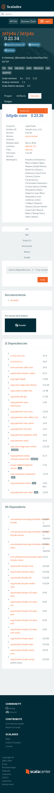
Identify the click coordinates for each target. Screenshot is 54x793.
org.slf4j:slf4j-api (18, 396)
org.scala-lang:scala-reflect (23, 446)
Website (34, 44)
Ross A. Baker (31, 162)
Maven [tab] (27, 251)
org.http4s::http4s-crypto (22, 373)
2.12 (35, 78)
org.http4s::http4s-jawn (21, 638)
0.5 (28, 85)
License (9, 746)
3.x (21, 78)
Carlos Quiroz (33, 186)
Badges (8, 101)
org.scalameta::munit (20, 483)
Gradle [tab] (27, 257)
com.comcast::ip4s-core (21, 367)
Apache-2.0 (30, 146)
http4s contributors (35, 159)
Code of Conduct (13, 742)
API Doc (13, 21)
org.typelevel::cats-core (21, 411)
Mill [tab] (27, 234)
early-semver (31, 136)
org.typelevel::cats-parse (22, 423)
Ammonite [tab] (27, 246)
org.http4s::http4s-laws (21, 644)
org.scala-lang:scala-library (23, 384)
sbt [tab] (27, 229)
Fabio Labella (31, 216)
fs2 (4, 68)
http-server (38, 68)
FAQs (8, 738)
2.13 (28, 78)
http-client (19, 68)
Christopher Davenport (36, 183)
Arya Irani (31, 210)
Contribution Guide (15, 723)
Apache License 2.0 (14, 44)
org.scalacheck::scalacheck (22, 474)
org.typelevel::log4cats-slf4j (23, 434)
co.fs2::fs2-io (16, 361)
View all (29, 149)
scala (29, 68)
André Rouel (40, 166)
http (10, 68)
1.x (23, 82)
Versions (34, 95)
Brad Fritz (30, 169)
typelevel (6, 72)
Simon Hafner (40, 206)
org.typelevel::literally (20, 429)
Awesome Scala (28, 21)
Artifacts (21, 95)
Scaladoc (14, 300)
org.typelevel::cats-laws (21, 492)
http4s (9, 33)
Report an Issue (13, 727)
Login (45, 21)
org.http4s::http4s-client (22, 571)
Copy (42, 279)
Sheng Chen (38, 213)
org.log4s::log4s (17, 379)
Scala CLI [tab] (27, 240)
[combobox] (32, 110)
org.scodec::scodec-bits (21, 390)
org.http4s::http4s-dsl (21, 577)
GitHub (9, 50)
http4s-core (16, 115)
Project (8, 95)
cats (47, 68)
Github (10, 708)
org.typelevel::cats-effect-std (24, 417)
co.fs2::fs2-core (17, 355)
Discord (11, 712)
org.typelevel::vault (19, 440)
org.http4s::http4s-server (22, 659)
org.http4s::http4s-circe (21, 566)
